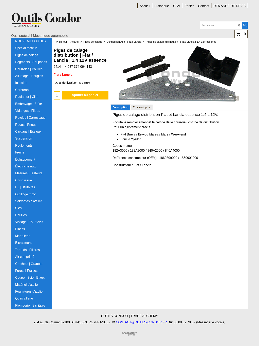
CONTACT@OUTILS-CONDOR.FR (141, 322)
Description (120, 107)
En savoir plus (142, 107)
